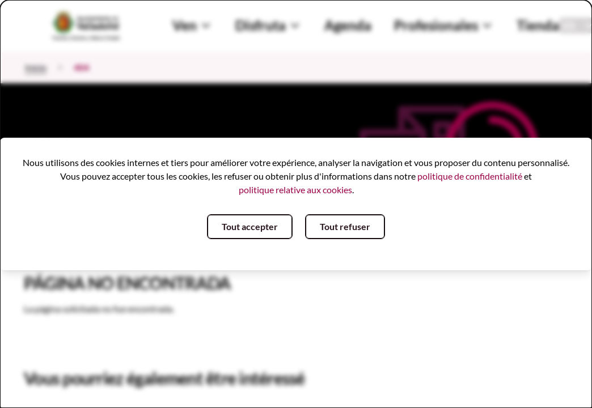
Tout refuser (345, 226)
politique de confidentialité (469, 176)
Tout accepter (250, 226)
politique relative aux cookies (295, 189)
